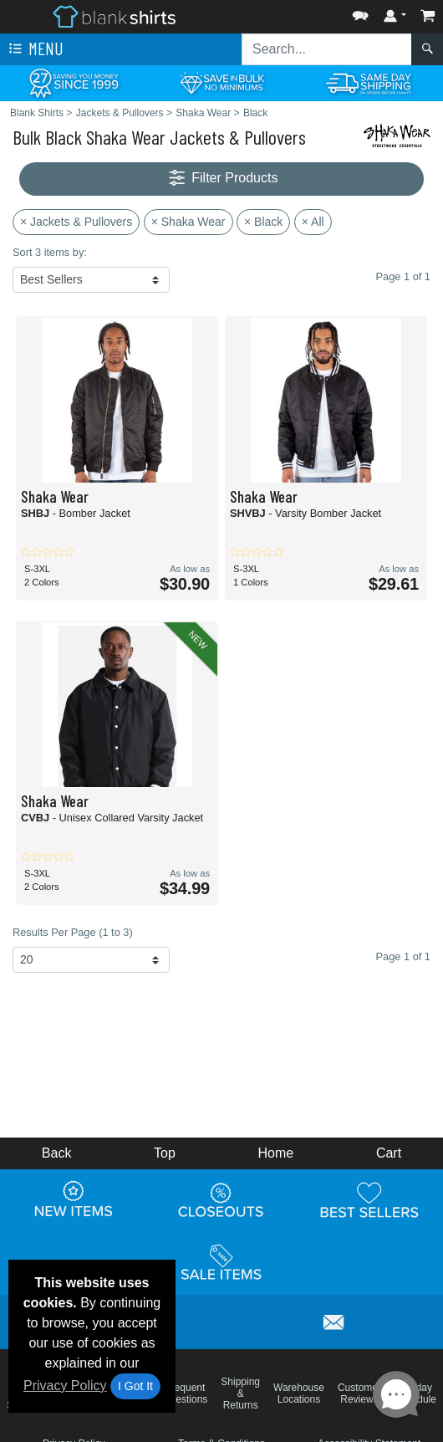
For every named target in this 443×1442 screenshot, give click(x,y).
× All (313, 221)
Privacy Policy (65, 1385)
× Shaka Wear (188, 221)
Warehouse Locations (298, 1393)
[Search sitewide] (327, 49)
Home (276, 1153)
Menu (34, 49)
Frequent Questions (184, 1393)
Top (165, 1153)
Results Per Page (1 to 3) (73, 932)
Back (57, 1153)
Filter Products (221, 178)
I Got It (135, 1386)
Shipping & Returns (240, 1393)
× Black (263, 221)
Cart (388, 1153)
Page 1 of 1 (403, 956)
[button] (360, 12)
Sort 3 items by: (50, 252)
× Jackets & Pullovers (76, 221)
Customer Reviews (359, 1393)
